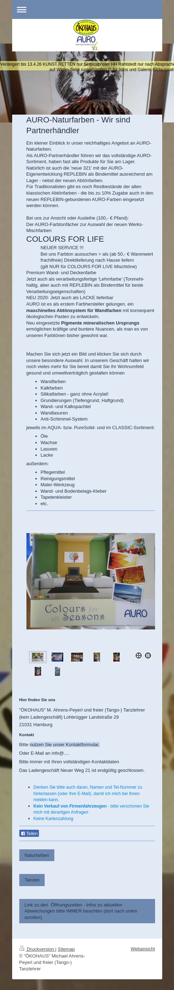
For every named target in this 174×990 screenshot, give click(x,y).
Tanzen (32, 880)
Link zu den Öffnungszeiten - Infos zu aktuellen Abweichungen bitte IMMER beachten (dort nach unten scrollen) (81, 911)
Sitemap (66, 949)
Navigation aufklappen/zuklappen (87, 9)
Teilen (29, 833)
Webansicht (143, 948)
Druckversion (37, 949)
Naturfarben (37, 855)
